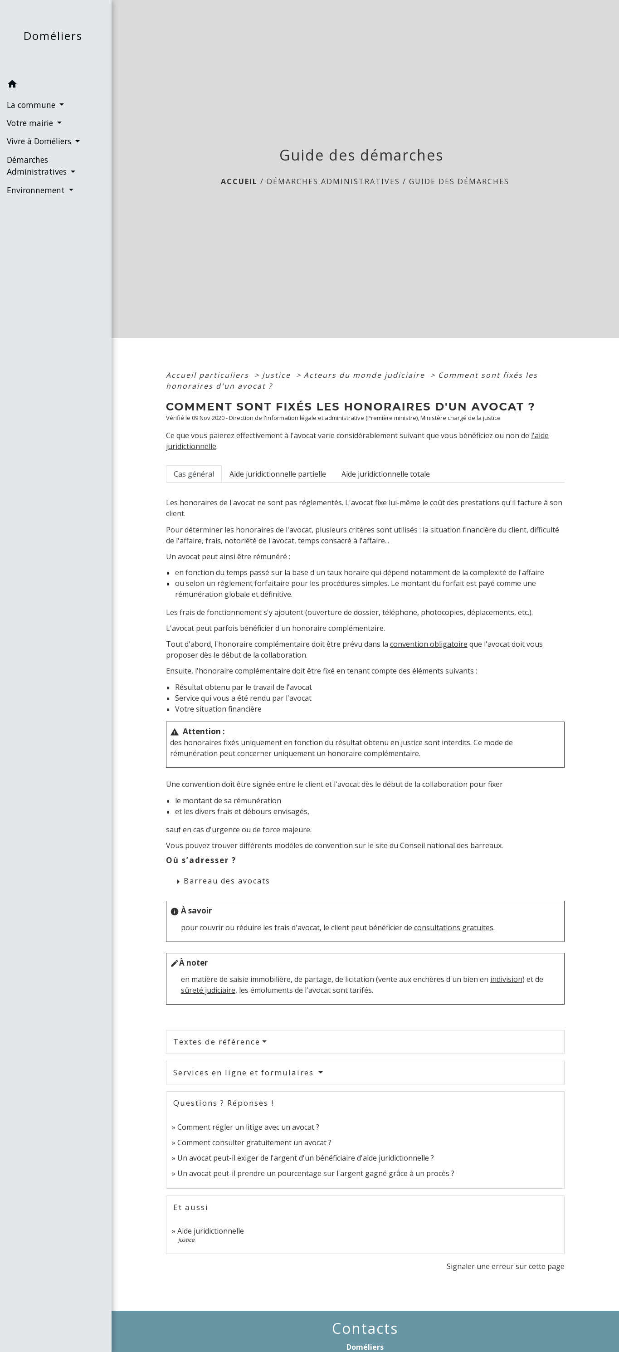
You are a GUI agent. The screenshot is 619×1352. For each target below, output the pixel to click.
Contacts (365, 1328)
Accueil (239, 181)
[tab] (194, 474)
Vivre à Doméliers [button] (40, 141)
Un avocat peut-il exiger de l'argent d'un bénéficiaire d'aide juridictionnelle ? (305, 1158)
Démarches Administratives (333, 181)
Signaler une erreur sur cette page (506, 1266)
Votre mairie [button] (31, 122)
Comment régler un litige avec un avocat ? (248, 1127)
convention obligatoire (429, 644)
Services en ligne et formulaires (245, 1072)
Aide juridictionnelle (210, 1231)
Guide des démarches (459, 181)
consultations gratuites (453, 927)
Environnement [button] (37, 190)
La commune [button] (32, 104)
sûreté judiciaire (208, 990)
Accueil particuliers (209, 375)
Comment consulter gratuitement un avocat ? (254, 1142)
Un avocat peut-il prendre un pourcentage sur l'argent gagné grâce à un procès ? (315, 1173)
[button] (56, 85)
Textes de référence (216, 1041)
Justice (277, 375)
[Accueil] (56, 38)
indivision (506, 979)
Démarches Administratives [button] (38, 165)
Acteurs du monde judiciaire (366, 375)
